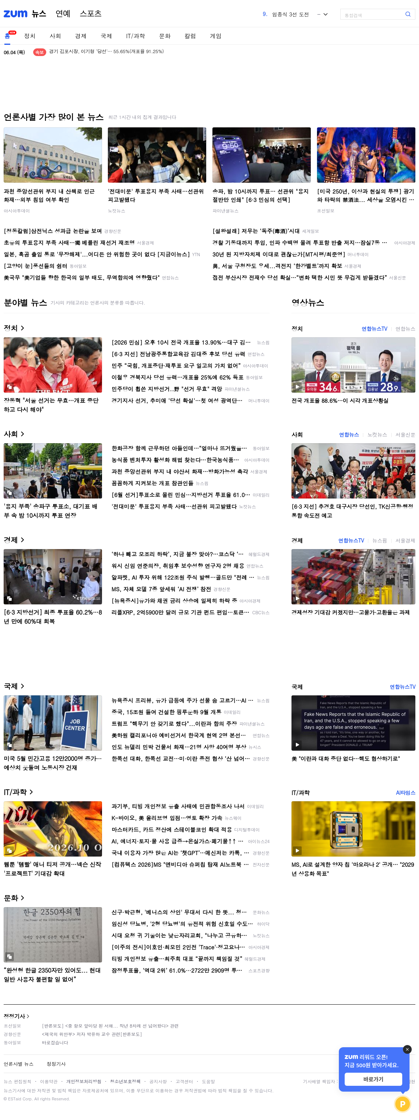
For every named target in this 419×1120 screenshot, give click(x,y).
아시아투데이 (17, 210)
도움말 (208, 1081)
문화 (165, 36)
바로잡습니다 (55, 1042)
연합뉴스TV (374, 328)
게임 (216, 36)
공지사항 (158, 1081)
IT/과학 (135, 36)
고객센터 (184, 1081)
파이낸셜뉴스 (225, 210)
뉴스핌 (379, 540)
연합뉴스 (405, 328)
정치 (30, 36)
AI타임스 (405, 792)
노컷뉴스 (116, 210)
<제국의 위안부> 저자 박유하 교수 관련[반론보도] (92, 1034)
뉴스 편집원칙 (17, 1081)
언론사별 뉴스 (19, 1063)
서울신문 (405, 434)
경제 (81, 36)
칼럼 (190, 36)
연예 (63, 14)
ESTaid (14, 1098)
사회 (55, 36)
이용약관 (49, 1081)
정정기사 (14, 1016)
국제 (106, 36)
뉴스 (39, 14)
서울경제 (405, 540)
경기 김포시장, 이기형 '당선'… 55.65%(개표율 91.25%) (106, 52)
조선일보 (325, 210)
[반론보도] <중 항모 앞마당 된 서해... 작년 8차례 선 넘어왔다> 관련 (110, 1025)
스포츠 (91, 14)
